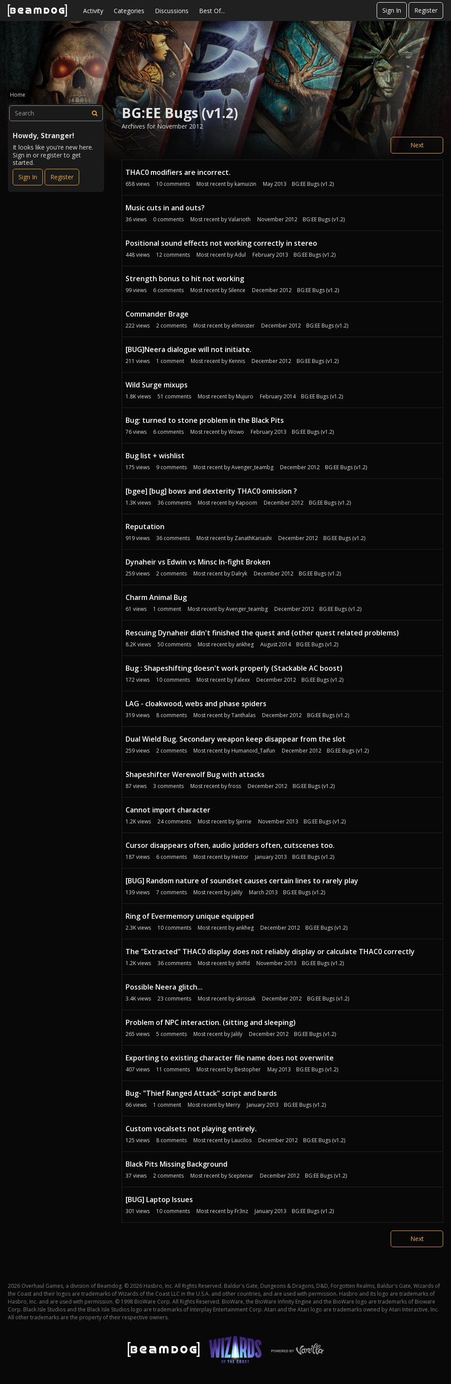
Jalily (236, 892)
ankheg (245, 644)
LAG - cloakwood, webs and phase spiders (196, 703)
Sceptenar (240, 1175)
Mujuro (244, 396)
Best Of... (212, 11)
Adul (240, 254)
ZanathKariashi (253, 538)
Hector (239, 857)
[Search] (95, 113)
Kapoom (246, 502)
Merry (233, 1105)
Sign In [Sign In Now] (27, 177)
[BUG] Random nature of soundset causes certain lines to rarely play (242, 880)
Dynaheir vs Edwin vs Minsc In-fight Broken (198, 562)
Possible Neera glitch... (164, 987)
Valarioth (239, 219)
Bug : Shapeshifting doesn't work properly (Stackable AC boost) (234, 668)
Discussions (172, 11)
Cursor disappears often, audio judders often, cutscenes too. (230, 845)
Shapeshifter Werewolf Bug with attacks (195, 774)
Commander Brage (157, 314)
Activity (93, 11)
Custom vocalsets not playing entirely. (191, 1128)
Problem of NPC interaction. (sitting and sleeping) (211, 1022)
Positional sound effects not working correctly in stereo (221, 243)
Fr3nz (241, 1211)
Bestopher (247, 1069)
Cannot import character (168, 810)
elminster (243, 325)
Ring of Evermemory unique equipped (190, 916)
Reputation (145, 526)
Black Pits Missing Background (176, 1164)
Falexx (242, 679)
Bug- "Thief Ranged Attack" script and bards (201, 1093)
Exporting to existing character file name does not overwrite (230, 1058)
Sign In (391, 10)
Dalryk (239, 573)
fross (234, 786)
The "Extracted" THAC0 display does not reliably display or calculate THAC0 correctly (270, 951)
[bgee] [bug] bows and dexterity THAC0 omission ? (211, 491)
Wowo (236, 432)
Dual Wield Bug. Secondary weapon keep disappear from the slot (236, 739)
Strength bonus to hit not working (185, 278)
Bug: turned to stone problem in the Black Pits (205, 420)
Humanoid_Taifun (253, 750)
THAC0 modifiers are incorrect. (178, 172)
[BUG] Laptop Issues (159, 1199)
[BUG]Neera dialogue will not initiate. (189, 349)
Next (417, 145)
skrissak (245, 998)
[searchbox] (56, 113)
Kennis (237, 361)
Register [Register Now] (61, 177)
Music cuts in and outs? (165, 208)
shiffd (243, 963)
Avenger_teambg (252, 467)
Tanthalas (243, 715)
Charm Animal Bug (156, 597)
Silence (236, 290)
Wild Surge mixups (157, 385)
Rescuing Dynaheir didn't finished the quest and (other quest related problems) (262, 633)
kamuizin (245, 184)
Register (425, 10)
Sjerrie (244, 821)
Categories (129, 11)
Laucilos (241, 1140)
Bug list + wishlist (155, 455)
